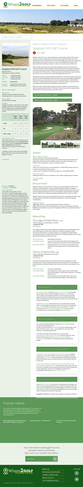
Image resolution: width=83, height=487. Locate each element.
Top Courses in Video (50, 480)
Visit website (13, 81)
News (76, 5)
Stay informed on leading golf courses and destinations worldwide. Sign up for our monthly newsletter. (42, 450)
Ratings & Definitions (50, 472)
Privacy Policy (48, 478)
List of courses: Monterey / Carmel (52, 95)
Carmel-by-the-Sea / (48, 44)
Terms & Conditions (50, 475)
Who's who (51, 5)
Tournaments (37, 5)
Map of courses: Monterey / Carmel (52, 100)
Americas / (37, 44)
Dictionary (65, 5)
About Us (45, 469)
